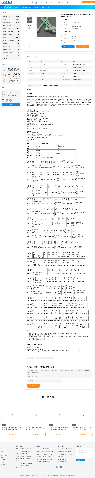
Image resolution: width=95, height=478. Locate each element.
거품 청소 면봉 (11, 16)
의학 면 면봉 (50, 358)
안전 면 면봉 (30, 358)
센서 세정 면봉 (11, 43)
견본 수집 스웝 (11, 28)
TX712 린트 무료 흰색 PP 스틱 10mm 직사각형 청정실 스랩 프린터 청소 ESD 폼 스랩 (23, 451)
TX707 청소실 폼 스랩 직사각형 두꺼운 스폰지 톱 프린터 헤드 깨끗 (24, 458)
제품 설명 (35, 57)
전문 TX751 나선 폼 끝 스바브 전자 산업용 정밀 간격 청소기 (44, 455)
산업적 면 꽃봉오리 (11, 37)
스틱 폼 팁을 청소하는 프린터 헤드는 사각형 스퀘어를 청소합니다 (14, 80)
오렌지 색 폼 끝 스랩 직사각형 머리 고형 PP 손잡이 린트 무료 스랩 (45, 450)
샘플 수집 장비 (11, 49)
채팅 (11, 104)
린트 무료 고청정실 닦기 (11, 40)
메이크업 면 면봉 (40, 358)
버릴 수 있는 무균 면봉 (11, 31)
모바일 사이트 (4, 462)
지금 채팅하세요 (88, 2)
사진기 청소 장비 (11, 25)
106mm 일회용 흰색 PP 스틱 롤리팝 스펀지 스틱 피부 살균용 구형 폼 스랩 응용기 (14, 69)
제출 (33, 385)
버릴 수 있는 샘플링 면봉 (11, 34)
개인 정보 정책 (4, 464)
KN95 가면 (11, 55)
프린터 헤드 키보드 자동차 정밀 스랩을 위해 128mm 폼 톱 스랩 (44, 460)
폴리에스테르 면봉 (11, 22)
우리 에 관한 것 (4, 455)
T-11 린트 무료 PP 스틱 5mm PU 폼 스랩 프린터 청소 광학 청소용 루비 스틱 (24, 465)
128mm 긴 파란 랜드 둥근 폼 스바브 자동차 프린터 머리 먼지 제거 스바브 (14, 75)
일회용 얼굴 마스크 (11, 52)
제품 (2, 451)
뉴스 (2, 457)
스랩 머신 (11, 58)
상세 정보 (29, 57)
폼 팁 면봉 (11, 19)
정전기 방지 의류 (11, 46)
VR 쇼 (2, 453)
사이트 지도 (3, 459)
